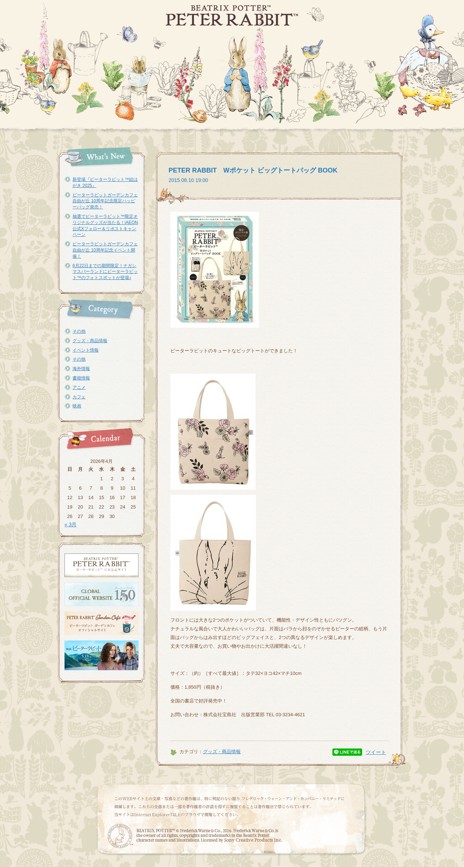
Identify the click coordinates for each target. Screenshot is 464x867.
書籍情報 (81, 378)
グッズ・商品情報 (89, 340)
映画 (76, 405)
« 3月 (70, 524)
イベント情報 (85, 350)
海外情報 (81, 368)
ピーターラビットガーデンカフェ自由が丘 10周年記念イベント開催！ (105, 250)
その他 (79, 331)
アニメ (79, 387)
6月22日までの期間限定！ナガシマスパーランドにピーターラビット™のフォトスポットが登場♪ (105, 272)
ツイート (376, 752)
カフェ (79, 396)
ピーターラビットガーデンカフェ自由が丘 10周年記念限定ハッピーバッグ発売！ (105, 201)
